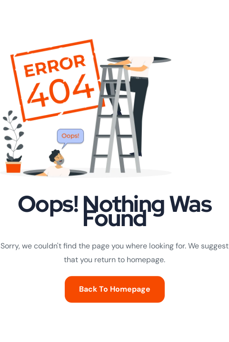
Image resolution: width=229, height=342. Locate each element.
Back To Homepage (114, 289)
